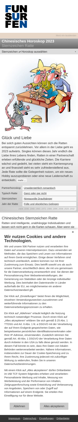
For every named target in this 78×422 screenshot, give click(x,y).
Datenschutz (30, 418)
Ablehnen (19, 406)
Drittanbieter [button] (62, 418)
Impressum (14, 418)
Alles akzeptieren (54, 406)
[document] (39, 318)
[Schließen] (72, 232)
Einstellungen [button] (46, 418)
